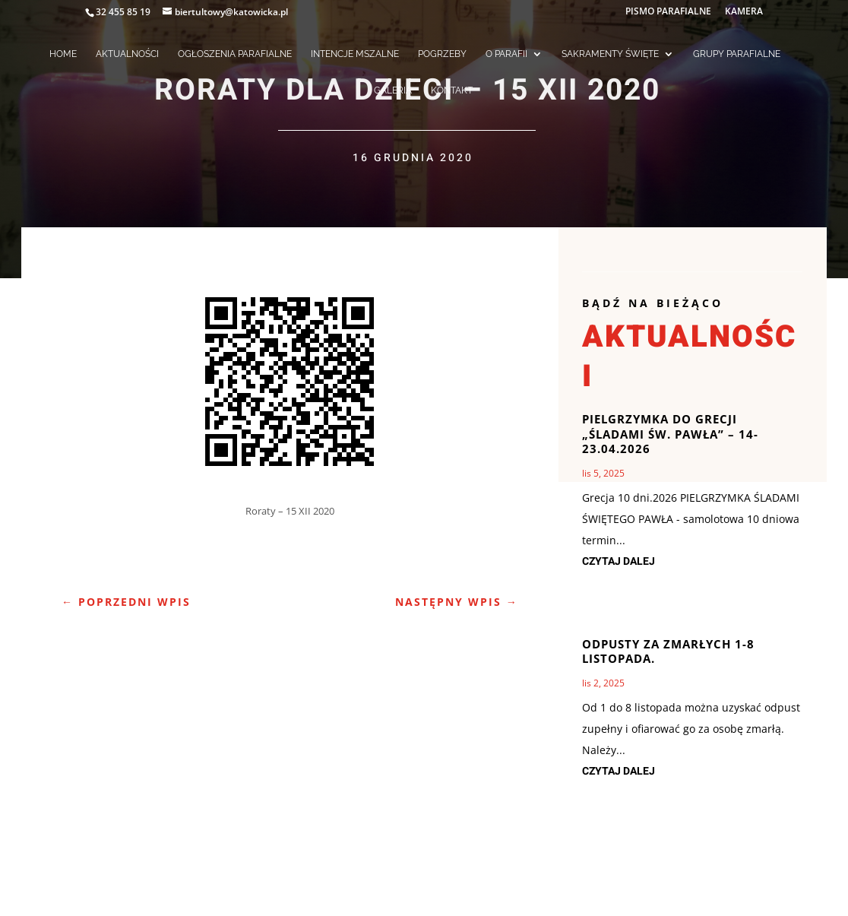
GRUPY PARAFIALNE (736, 54)
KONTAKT (452, 90)
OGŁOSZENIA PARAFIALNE (235, 54)
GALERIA (393, 90)
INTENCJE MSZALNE (355, 54)
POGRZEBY (442, 54)
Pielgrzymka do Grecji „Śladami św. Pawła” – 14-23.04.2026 (670, 433)
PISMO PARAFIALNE (668, 12)
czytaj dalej (618, 561)
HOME (63, 54)
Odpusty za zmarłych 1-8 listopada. (668, 651)
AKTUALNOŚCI (127, 54)
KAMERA (744, 12)
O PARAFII (506, 54)
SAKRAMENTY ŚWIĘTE (610, 54)
